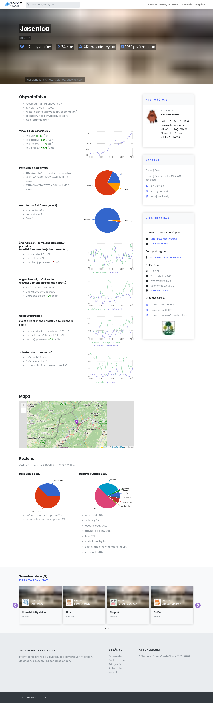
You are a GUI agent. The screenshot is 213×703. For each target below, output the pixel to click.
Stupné (114, 612)
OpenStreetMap (117, 447)
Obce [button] (151, 4)
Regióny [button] (200, 4)
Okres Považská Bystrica (164, 238)
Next (198, 606)
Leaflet (104, 447)
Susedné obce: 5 (160, 290)
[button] (76, 422)
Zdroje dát (115, 664)
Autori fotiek (116, 668)
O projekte (115, 656)
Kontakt (114, 672)
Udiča (70, 612)
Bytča (157, 612)
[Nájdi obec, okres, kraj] (53, 5)
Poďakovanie (117, 660)
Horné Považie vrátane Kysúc (166, 257)
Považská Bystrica (34, 612)
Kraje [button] (175, 4)
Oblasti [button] (186, 4)
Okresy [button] (163, 4)
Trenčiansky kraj (159, 243)
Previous (15, 606)
